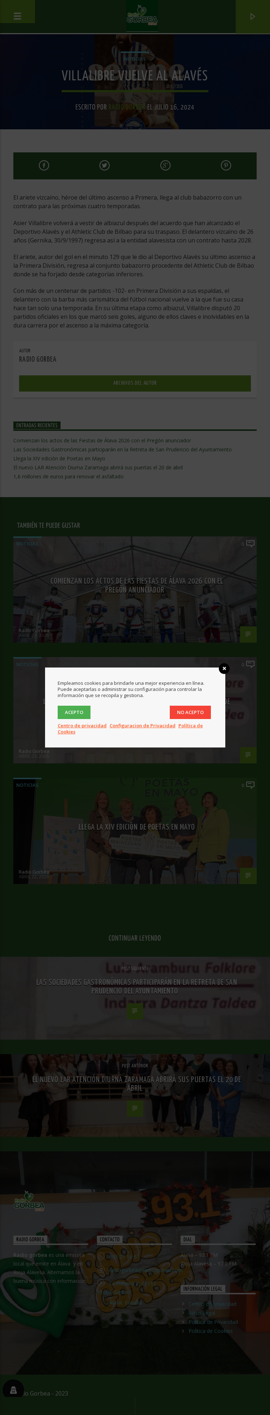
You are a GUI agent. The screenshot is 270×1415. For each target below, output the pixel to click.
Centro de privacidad (82, 725)
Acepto (74, 712)
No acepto (190, 712)
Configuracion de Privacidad (143, 725)
